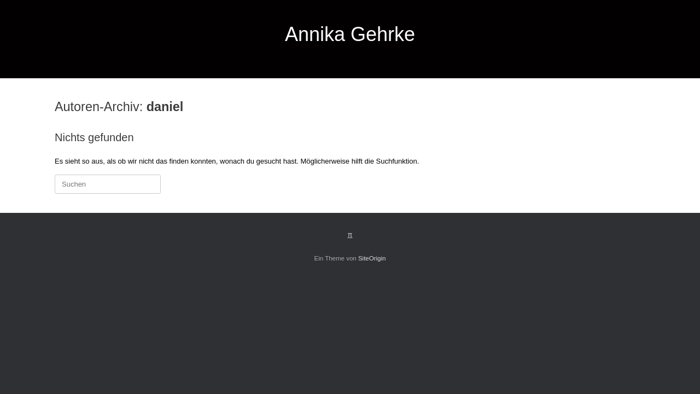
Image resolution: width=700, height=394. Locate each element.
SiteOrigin (372, 258)
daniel (165, 107)
